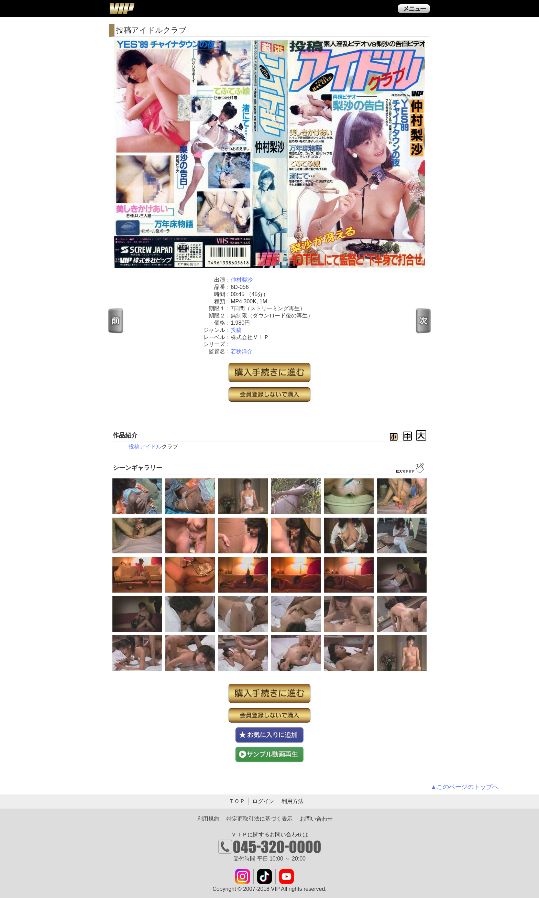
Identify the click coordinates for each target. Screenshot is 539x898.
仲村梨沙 (242, 280)
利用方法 (293, 801)
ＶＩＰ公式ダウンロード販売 (121, 8)
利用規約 (208, 819)
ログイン (263, 801)
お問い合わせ (316, 819)
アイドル (151, 447)
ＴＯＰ (237, 801)
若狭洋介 (242, 351)
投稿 (236, 330)
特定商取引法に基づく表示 (260, 819)
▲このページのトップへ (465, 786)
